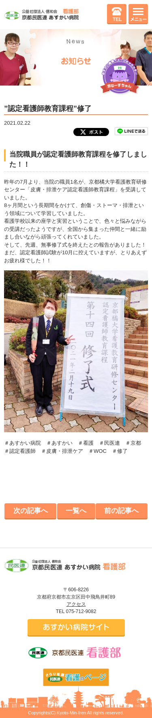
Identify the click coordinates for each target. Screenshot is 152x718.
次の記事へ (30, 511)
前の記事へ (121, 511)
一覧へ (76, 511)
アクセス (76, 604)
